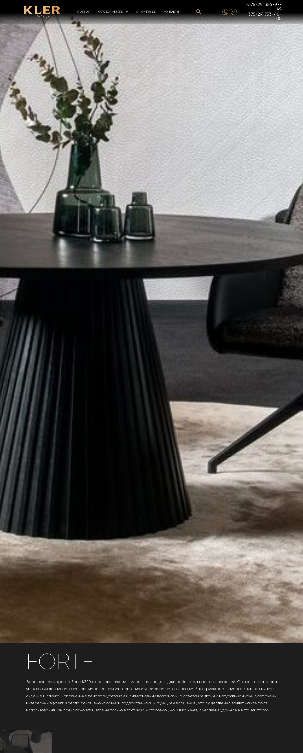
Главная (83, 11)
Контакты (171, 11)
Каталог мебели (113, 12)
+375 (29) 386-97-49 (264, 6)
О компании (146, 11)
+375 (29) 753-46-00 (264, 16)
